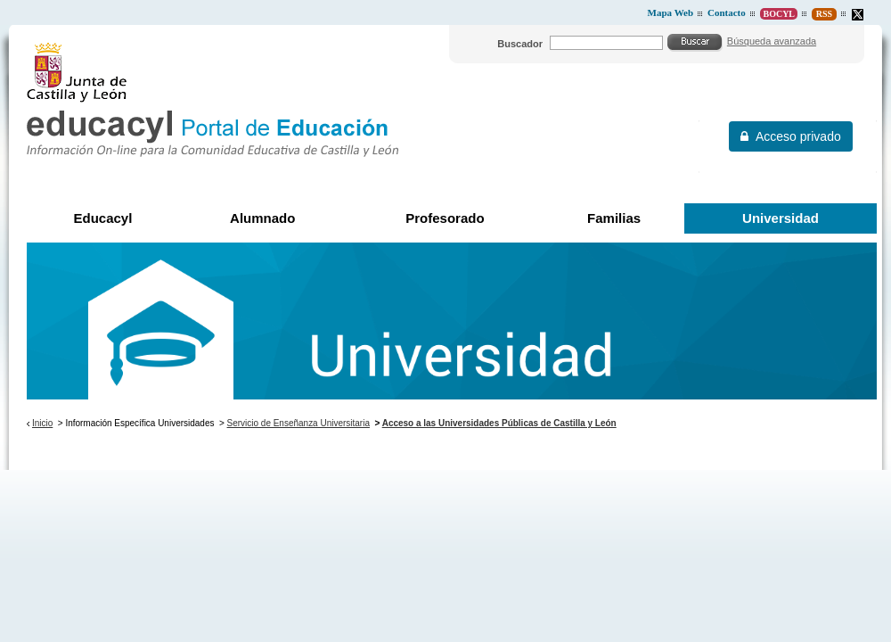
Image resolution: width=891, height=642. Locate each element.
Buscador (520, 43)
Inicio (42, 423)
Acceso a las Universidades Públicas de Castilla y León (499, 423)
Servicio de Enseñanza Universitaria (298, 423)
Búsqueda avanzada (771, 41)
